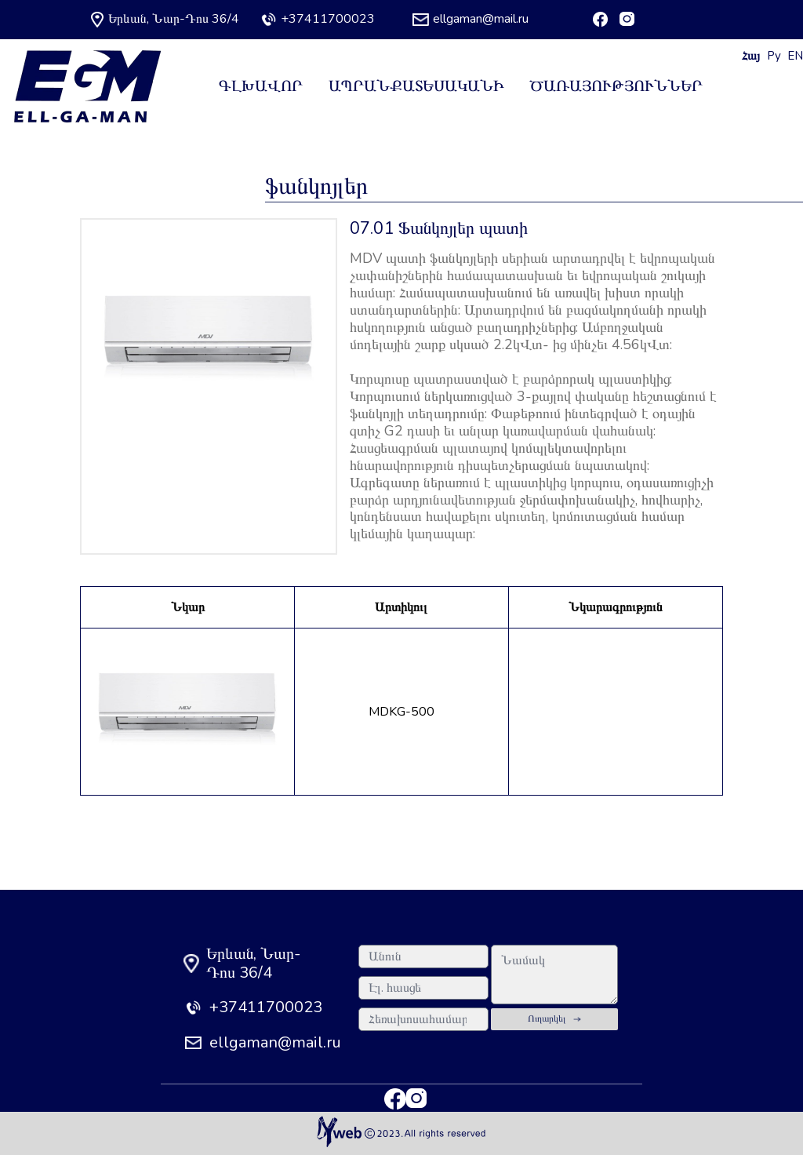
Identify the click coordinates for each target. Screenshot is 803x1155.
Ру (774, 56)
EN (795, 56)
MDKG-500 (401, 711)
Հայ (751, 56)
